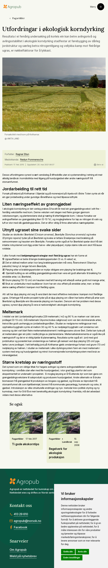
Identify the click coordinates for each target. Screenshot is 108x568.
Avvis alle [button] (82, 551)
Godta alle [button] (68, 551)
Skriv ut (98, 165)
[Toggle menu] (97, 7)
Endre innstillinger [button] (71, 557)
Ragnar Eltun (22, 154)
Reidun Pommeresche (31, 159)
